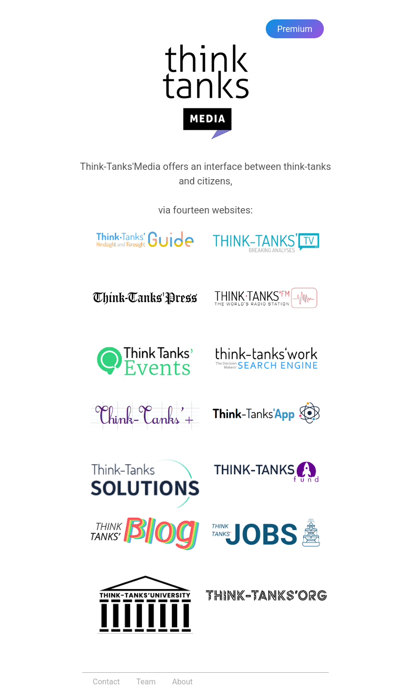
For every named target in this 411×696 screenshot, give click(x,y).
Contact (106, 681)
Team (145, 681)
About (182, 681)
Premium (295, 29)
